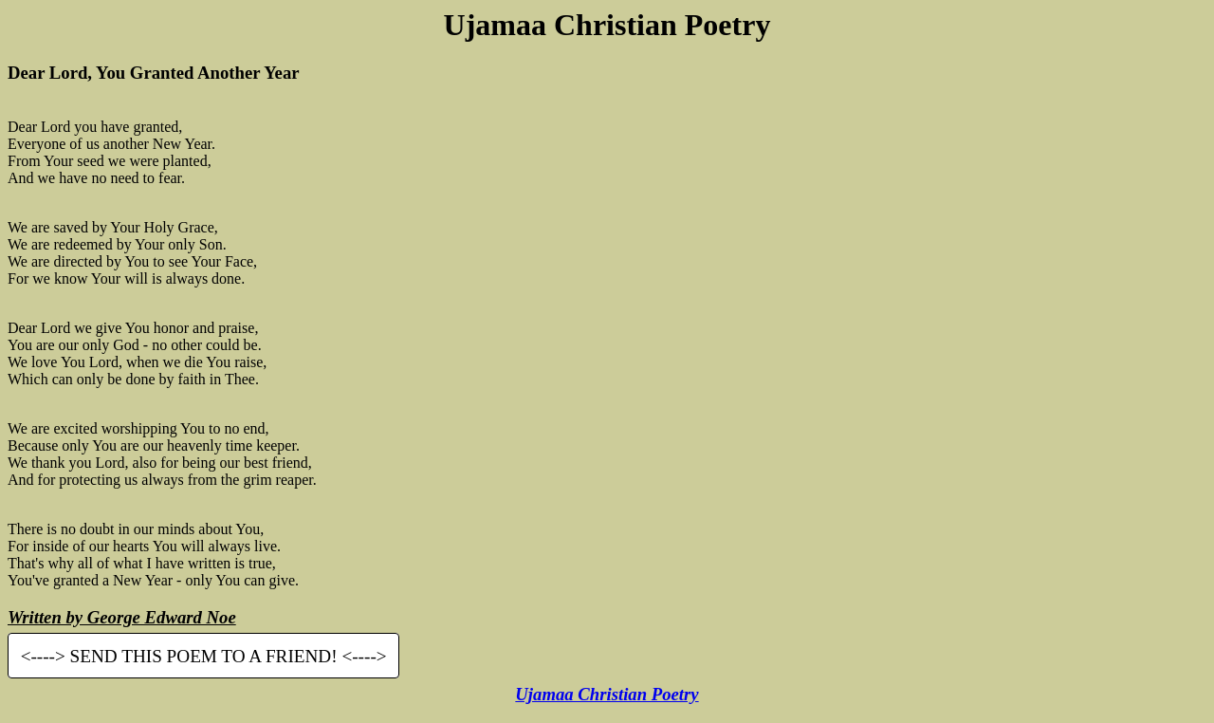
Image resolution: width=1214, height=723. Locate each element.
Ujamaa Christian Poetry (606, 694)
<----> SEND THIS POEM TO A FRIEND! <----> (204, 656)
